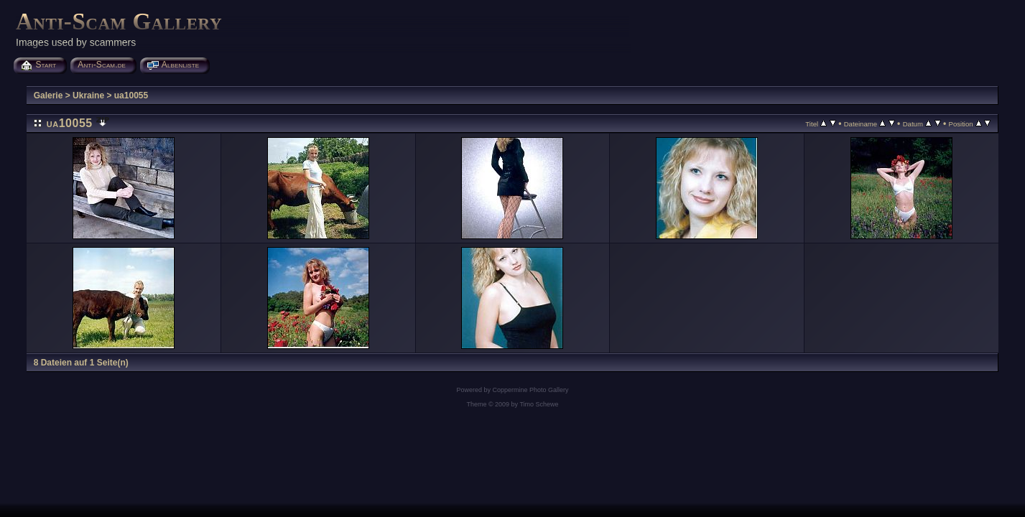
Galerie (48, 95)
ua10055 (131, 95)
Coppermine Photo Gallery (530, 389)
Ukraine (88, 95)
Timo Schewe (538, 404)
